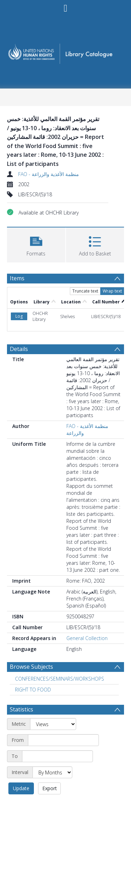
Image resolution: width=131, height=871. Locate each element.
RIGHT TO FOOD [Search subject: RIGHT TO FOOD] (33, 689)
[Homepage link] (65, 51)
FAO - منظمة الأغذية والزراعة (48, 174)
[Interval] (52, 772)
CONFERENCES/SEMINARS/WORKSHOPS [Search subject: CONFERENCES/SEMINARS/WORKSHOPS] (59, 678)
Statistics (21, 709)
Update (21, 788)
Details (19, 349)
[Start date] (63, 740)
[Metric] (53, 724)
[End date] (57, 756)
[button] (36, 244)
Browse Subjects (31, 666)
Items (17, 278)
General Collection (87, 638)
